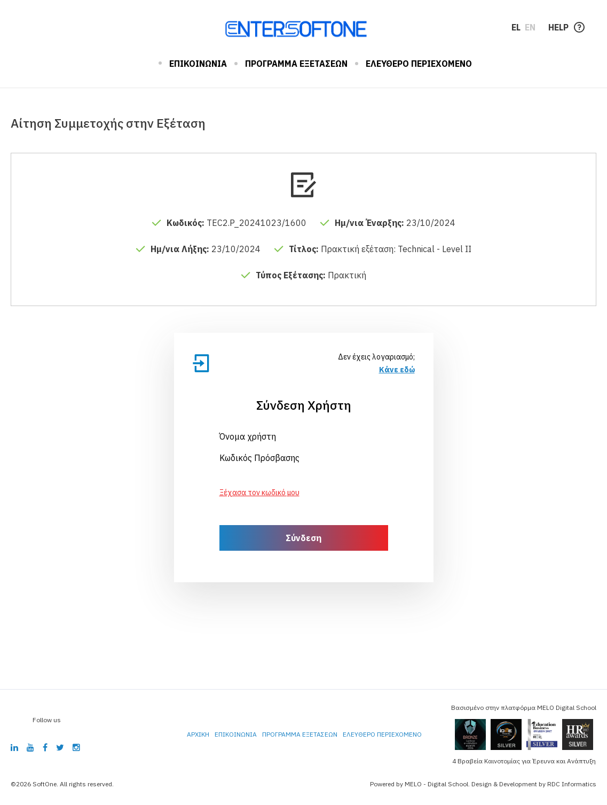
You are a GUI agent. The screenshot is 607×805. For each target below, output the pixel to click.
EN (530, 27)
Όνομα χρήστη (247, 436)
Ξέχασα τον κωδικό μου (259, 492)
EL (516, 27)
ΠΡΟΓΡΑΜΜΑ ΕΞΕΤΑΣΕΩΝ (296, 63)
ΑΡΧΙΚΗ (143, 64)
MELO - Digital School (436, 784)
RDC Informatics (571, 784)
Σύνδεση (303, 538)
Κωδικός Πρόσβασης (259, 457)
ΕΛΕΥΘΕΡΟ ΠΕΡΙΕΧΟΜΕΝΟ (419, 63)
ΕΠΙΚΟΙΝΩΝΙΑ (198, 63)
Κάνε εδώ (397, 369)
